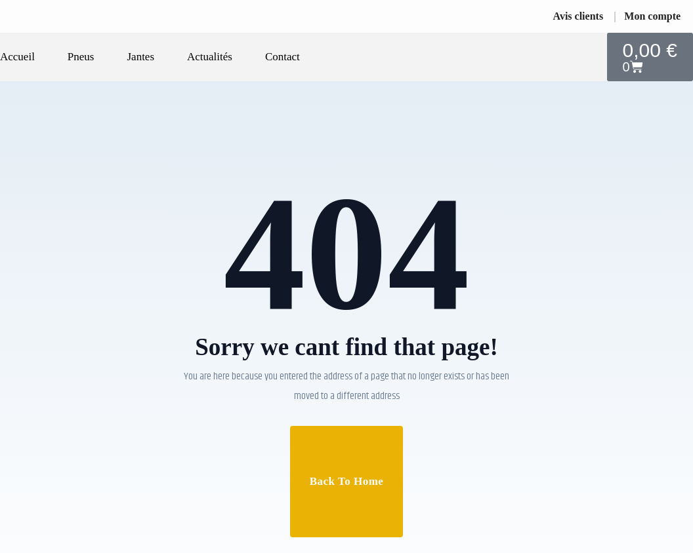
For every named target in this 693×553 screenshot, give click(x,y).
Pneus (81, 56)
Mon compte (652, 16)
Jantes (140, 56)
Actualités (209, 56)
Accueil (17, 56)
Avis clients (578, 16)
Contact (282, 56)
